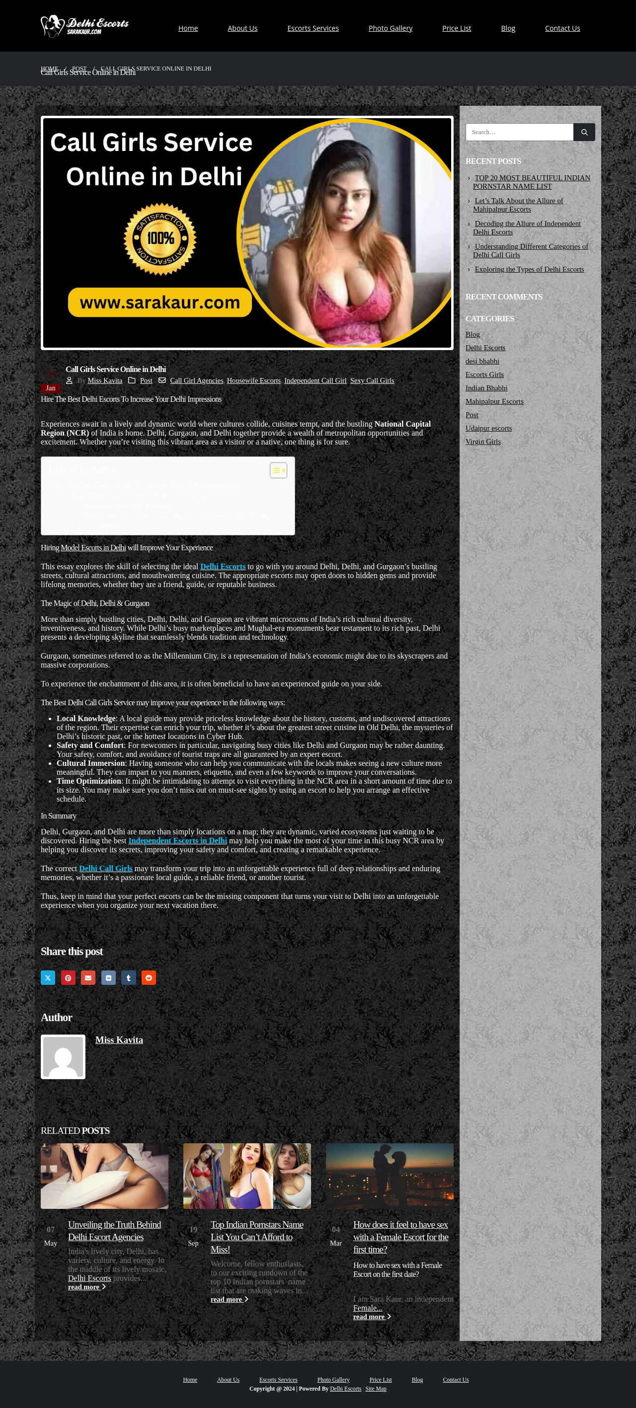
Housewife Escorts (254, 380)
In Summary (106, 525)
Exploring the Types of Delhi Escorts (529, 269)
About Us (243, 28)
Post (146, 380)
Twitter (48, 977)
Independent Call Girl (315, 380)
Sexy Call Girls (372, 380)
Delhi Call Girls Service (101, 702)
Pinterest (68, 977)
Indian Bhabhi (487, 388)
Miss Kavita (104, 380)
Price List (456, 28)
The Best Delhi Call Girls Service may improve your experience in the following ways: (183, 516)
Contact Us (562, 28)
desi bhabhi (482, 361)
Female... (368, 1308)
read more (87, 1287)
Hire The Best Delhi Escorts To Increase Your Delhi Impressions (145, 485)
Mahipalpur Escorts (495, 401)
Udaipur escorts (489, 428)
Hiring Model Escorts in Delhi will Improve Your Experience (148, 496)
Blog (508, 28)
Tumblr (128, 977)
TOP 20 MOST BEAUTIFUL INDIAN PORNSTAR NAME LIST (531, 182)
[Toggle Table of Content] (273, 470)
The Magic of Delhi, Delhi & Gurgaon (126, 506)
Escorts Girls (485, 374)
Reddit (149, 977)
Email (88, 977)
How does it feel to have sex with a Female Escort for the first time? (400, 1237)
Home (188, 28)
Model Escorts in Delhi (93, 547)
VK (108, 977)
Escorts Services (313, 28)
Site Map (376, 1389)
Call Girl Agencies (196, 380)
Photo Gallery (390, 28)
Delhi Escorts (89, 1278)
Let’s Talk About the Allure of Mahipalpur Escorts (518, 205)
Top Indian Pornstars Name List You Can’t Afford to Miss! (257, 1237)
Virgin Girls (483, 441)
